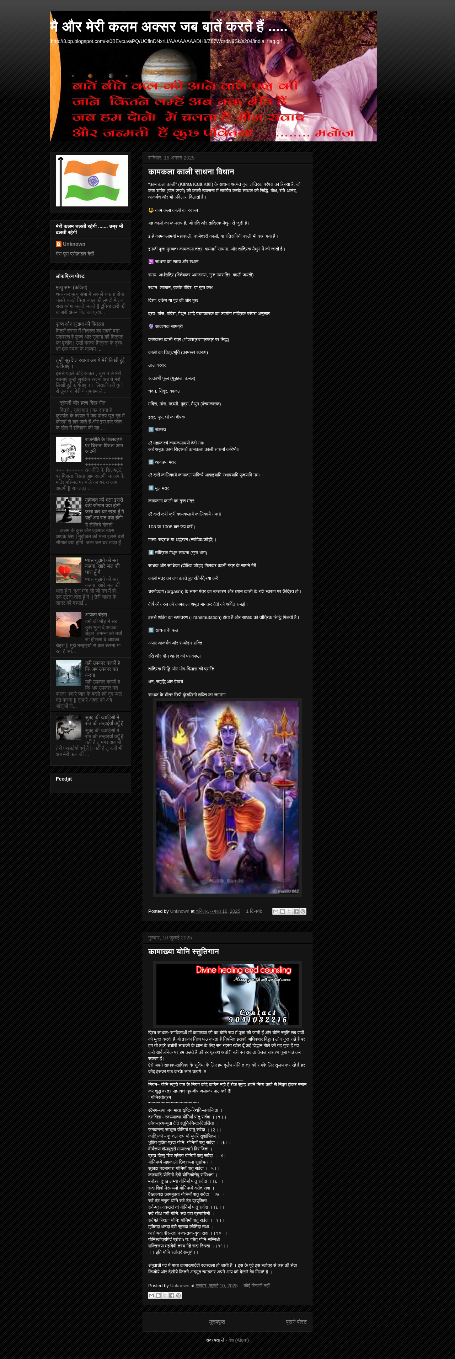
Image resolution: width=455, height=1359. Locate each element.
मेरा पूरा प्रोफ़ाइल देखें (75, 254)
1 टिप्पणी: (254, 911)
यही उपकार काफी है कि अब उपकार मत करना (102, 669)
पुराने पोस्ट (296, 1322)
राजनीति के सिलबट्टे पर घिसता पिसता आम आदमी (104, 445)
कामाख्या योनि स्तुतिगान (183, 951)
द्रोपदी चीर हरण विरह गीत (83, 403)
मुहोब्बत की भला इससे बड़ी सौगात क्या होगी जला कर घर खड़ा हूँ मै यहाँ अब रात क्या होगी (104, 509)
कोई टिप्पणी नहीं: (257, 1285)
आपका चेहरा (96, 615)
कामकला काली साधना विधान (191, 171)
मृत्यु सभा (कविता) (71, 287)
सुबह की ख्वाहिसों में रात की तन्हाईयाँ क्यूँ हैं (104, 720)
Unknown (74, 244)
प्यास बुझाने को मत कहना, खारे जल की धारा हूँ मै (102, 566)
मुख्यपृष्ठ (217, 1322)
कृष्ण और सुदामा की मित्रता (80, 324)
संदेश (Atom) (237, 1340)
